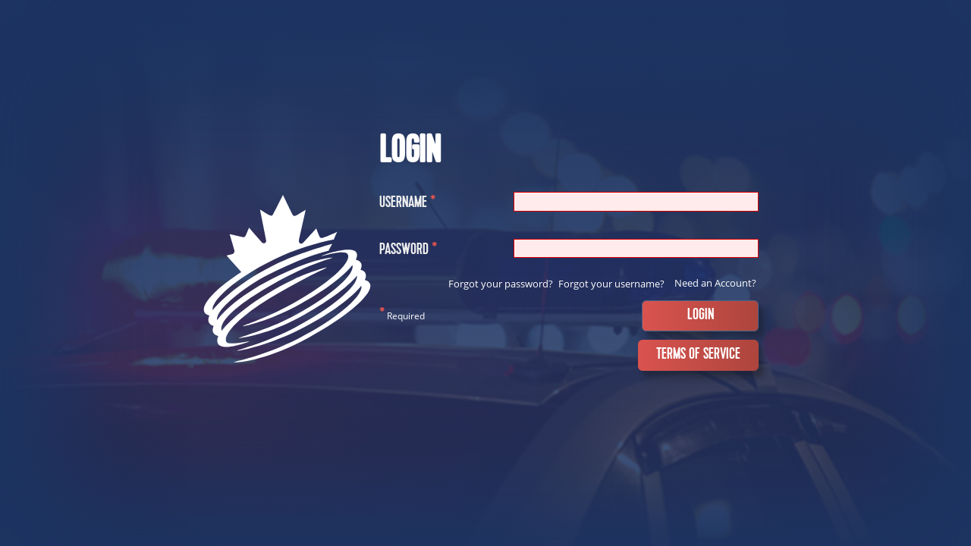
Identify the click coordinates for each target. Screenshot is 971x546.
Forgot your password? (500, 283)
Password (408, 251)
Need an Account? (715, 283)
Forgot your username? (611, 283)
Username (407, 204)
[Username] (636, 201)
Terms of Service (698, 355)
